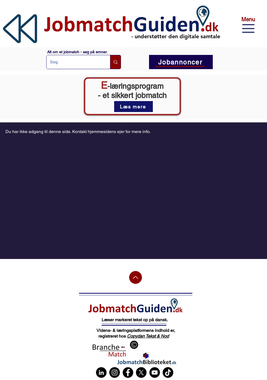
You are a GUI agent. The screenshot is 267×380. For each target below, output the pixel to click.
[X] (141, 372)
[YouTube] (154, 372)
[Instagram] (114, 372)
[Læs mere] (133, 106)
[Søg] (74, 62)
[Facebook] (128, 372)
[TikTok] (168, 372)
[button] (248, 28)
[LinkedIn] (101, 372)
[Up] (135, 277)
